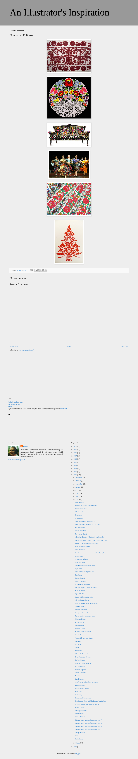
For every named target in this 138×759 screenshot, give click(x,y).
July (77, 490)
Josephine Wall (80, 685)
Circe (77, 647)
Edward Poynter (80, 670)
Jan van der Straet (81, 534)
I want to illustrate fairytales (84, 597)
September (79, 484)
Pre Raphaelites (80, 666)
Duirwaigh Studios (14, 404)
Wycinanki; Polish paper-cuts (84, 572)
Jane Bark (78, 692)
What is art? (79, 512)
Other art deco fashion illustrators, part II (88, 726)
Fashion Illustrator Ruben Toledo (85, 505)
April (77, 500)
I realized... (78, 515)
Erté (76, 736)
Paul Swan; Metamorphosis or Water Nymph (89, 553)
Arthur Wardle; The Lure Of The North (87, 525)
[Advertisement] (28, 376)
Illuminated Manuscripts (83, 698)
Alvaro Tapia (79, 714)
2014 (75, 465)
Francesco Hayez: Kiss (82, 546)
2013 (75, 469)
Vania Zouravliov (80, 509)
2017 (75, 456)
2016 (75, 459)
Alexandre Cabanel (81, 654)
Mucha (77, 676)
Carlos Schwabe (80, 673)
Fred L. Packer (80, 717)
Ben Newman (79, 502)
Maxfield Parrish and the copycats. (86, 682)
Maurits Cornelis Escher (83, 632)
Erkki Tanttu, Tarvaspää (82, 584)
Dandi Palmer (79, 679)
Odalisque (78, 641)
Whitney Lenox (80, 622)
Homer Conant (80, 578)
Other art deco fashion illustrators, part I (88, 729)
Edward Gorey (79, 629)
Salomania (78, 651)
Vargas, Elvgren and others (83, 638)
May (77, 496)
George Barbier (80, 733)
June (77, 493)
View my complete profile (16, 460)
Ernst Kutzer (79, 556)
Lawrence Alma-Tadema (83, 663)
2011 (75, 475)
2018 (75, 453)
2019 (75, 450)
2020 (75, 446)
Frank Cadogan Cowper (83, 657)
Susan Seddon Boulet (82, 688)
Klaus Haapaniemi (81, 610)
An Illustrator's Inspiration (59, 12)
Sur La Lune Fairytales (15, 402)
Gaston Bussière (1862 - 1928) (85, 521)
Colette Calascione (81, 635)
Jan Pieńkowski (80, 528)
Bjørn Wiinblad (80, 594)
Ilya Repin (78, 569)
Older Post (124, 346)
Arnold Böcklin (80, 550)
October (78, 481)
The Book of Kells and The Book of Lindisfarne (90, 701)
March (77, 743)
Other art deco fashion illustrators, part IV (88, 720)
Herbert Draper (80, 660)
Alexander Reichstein (82, 600)
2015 (75, 462)
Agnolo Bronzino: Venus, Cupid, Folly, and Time (91, 540)
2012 (75, 472)
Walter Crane (79, 707)
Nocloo (10, 406)
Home (69, 346)
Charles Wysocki (80, 606)
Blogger (77, 754)
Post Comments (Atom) (26, 350)
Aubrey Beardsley (81, 711)
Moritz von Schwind (81, 559)
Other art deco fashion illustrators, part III (88, 723)
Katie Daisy (79, 739)
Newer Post (14, 346)
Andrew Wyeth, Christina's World (86, 587)
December (78, 478)
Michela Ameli (80, 591)
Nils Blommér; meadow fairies (85, 565)
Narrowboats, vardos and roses (85, 616)
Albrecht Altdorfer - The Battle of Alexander (89, 537)
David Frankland (80, 531)
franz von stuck (80, 562)
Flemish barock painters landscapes (86, 603)
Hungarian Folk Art (81, 613)
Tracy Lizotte (79, 518)
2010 (75, 747)
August (78, 487)
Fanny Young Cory (81, 581)
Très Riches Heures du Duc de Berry (87, 704)
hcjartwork (63, 409)
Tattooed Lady (79, 625)
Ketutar (26, 446)
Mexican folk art (80, 619)
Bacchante (78, 644)
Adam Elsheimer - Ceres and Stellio (86, 543)
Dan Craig (78, 575)
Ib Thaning (78, 695)
